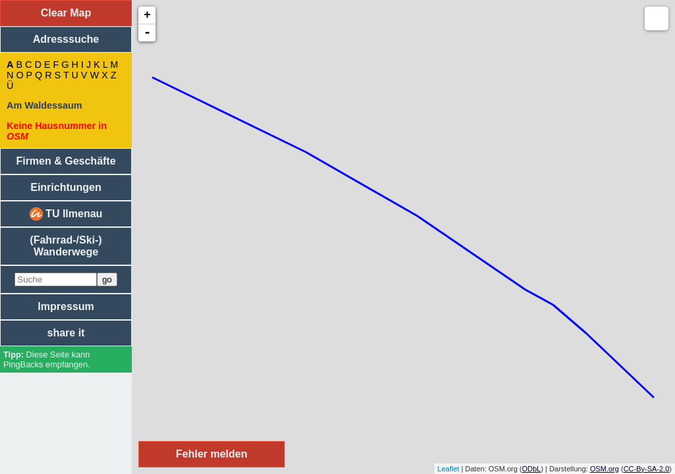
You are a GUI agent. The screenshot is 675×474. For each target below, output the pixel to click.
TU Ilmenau (66, 214)
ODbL (531, 469)
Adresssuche (66, 39)
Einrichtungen (66, 187)
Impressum (66, 306)
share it (66, 332)
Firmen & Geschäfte (65, 161)
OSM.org (604, 469)
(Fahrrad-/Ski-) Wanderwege (66, 245)
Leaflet (448, 469)
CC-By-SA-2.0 (647, 469)
